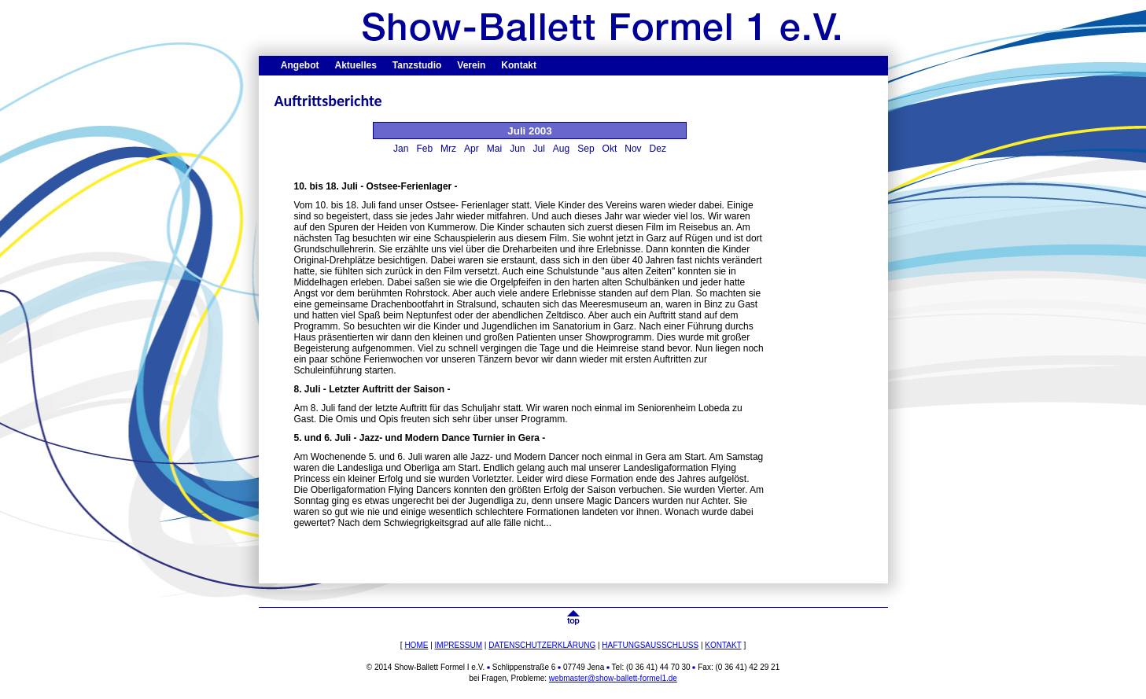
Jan (400, 148)
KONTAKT (723, 645)
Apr (471, 148)
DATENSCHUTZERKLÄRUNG (541, 645)
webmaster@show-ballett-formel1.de (613, 678)
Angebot (300, 65)
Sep (585, 148)
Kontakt (518, 65)
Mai (494, 148)
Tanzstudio (416, 65)
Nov (633, 148)
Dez (658, 148)
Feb (424, 148)
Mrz (448, 148)
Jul (539, 148)
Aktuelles (356, 65)
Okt (609, 148)
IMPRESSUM (459, 645)
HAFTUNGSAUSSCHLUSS (650, 645)
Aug (561, 148)
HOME (416, 645)
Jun (517, 148)
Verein (471, 65)
